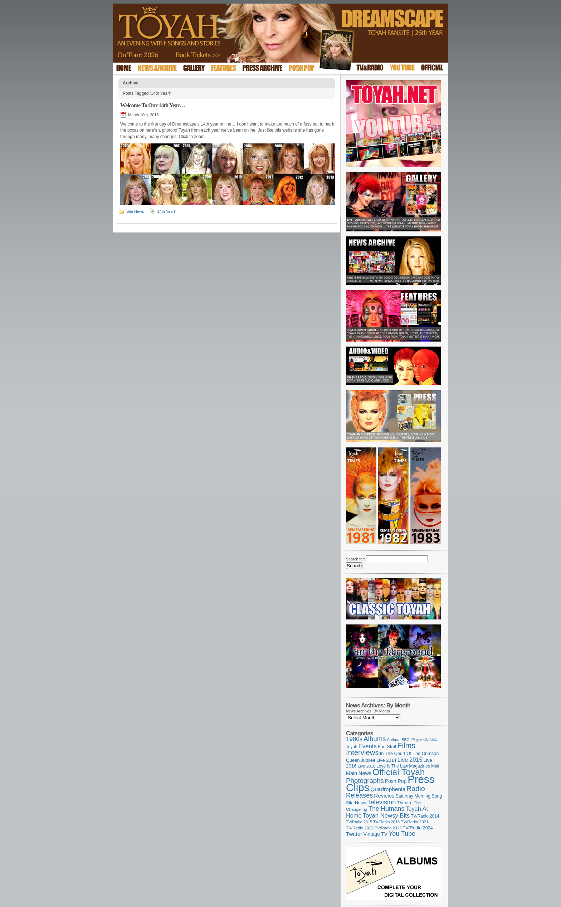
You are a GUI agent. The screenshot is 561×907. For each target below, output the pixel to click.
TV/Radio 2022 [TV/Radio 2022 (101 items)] (360, 828)
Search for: (355, 559)
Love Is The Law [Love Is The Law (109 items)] (392, 766)
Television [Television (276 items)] (381, 802)
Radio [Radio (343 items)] (415, 789)
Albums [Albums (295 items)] (375, 738)
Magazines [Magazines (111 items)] (419, 766)
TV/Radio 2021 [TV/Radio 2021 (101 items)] (414, 822)
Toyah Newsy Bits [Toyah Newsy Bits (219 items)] (386, 815)
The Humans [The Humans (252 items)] (386, 808)
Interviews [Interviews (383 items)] (362, 752)
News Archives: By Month (368, 711)
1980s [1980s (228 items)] (354, 739)
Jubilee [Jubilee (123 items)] (368, 760)
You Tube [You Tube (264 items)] (402, 833)
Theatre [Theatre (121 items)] (405, 802)
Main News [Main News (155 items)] (358, 773)
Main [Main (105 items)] (435, 766)
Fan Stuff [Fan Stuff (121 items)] (387, 746)
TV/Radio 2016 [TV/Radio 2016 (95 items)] (386, 822)
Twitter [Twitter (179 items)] (354, 834)
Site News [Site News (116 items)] (356, 802)
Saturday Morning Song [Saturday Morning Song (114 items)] (419, 796)
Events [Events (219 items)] (367, 746)
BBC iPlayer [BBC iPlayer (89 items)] (411, 739)
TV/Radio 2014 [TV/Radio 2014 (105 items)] (425, 816)
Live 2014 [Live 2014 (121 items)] (386, 760)
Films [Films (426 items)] (406, 745)
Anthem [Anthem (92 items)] (394, 739)
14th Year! (166, 211)
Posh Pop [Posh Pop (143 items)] (395, 781)
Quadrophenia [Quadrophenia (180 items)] (387, 789)
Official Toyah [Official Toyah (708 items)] (398, 772)
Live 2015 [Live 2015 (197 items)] (410, 759)
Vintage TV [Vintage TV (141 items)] (375, 834)
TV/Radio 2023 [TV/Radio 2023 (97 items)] (388, 828)
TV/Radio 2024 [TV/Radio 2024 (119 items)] (418, 827)
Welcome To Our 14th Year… (152, 105)
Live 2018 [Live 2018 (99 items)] (367, 766)
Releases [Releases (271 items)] (359, 795)
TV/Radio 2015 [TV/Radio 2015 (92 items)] (359, 822)
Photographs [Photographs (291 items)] (365, 780)
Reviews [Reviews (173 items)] (384, 796)
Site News (135, 211)
